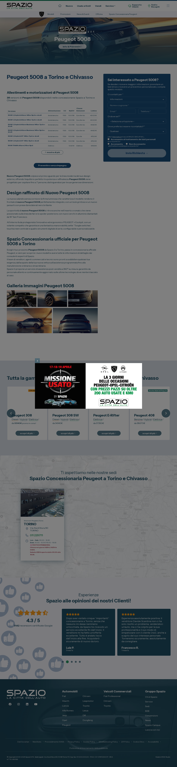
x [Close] (37, 361)
